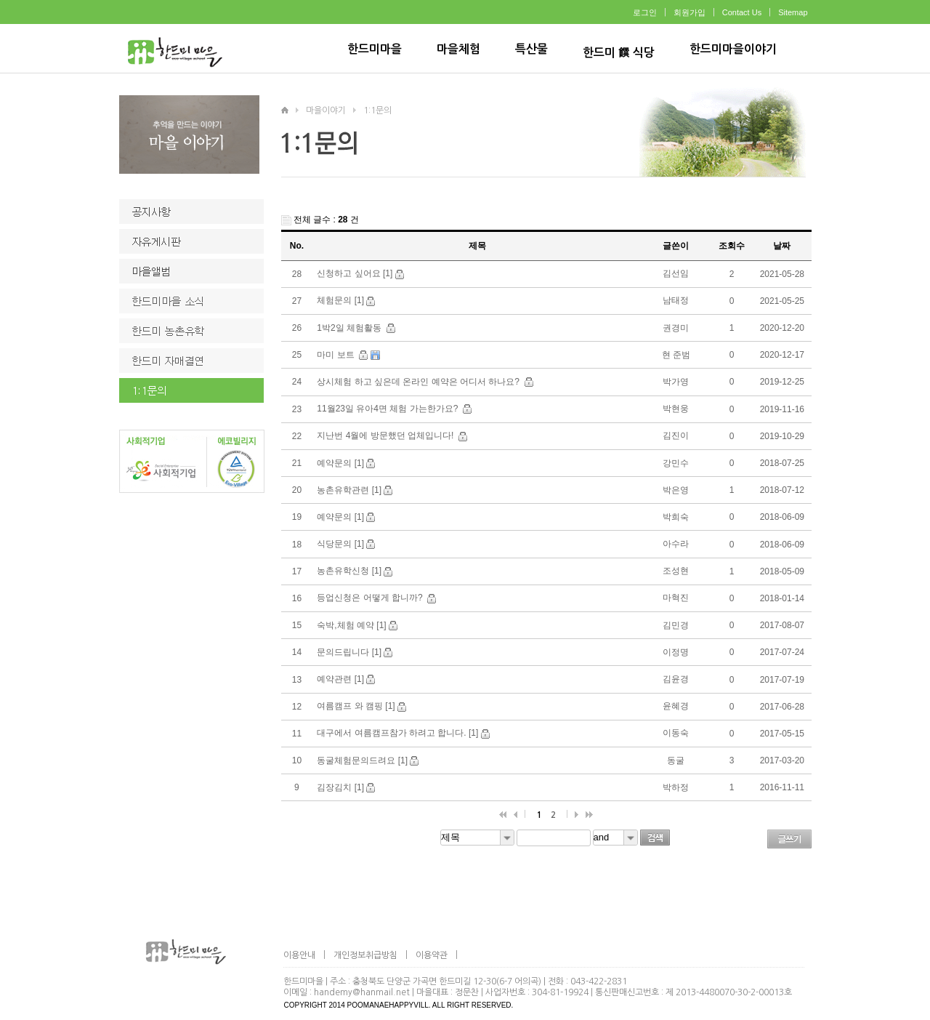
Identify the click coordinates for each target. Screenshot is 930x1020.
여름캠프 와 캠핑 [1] (356, 706)
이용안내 (299, 955)
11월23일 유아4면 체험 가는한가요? (388, 408)
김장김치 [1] (340, 787)
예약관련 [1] (340, 679)
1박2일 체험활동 (350, 328)
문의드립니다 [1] (349, 652)
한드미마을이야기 (733, 49)
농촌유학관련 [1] (349, 490)
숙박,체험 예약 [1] (351, 625)
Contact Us (741, 12)
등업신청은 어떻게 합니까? (371, 598)
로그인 (645, 12)
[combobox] (477, 838)
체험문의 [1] (340, 300)
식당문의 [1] (340, 544)
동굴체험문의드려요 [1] (362, 760)
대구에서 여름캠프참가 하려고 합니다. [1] (397, 733)
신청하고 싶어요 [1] (354, 273)
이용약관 (432, 955)
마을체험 (458, 49)
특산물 (531, 49)
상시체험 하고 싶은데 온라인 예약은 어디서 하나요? (419, 382)
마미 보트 (337, 355)
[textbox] (554, 838)
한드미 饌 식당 (619, 52)
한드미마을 (374, 49)
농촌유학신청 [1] (349, 571)
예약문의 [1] (340, 463)
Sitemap (792, 12)
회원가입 (689, 12)
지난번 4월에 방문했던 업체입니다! (386, 435)
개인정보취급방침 (365, 955)
